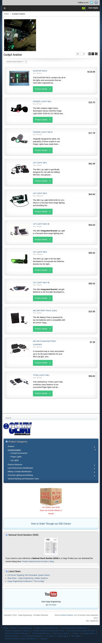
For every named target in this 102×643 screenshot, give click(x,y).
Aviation (11, 446)
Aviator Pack (40, 71)
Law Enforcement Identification (20, 468)
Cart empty (93, 8)
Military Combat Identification (20, 471)
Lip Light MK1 (40, 163)
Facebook (96, 2)
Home (6, 14)
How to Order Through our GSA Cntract (51, 523)
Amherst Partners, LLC (68, 615)
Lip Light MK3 (40, 193)
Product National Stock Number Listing (38, 561)
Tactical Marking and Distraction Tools (23, 479)
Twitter (91, 2)
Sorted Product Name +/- (15, 62)
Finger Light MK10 (43, 132)
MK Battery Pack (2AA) (45, 310)
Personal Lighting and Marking (20, 475)
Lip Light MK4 (40, 252)
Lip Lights (15, 460)
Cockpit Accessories (19, 453)
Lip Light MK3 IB (41, 224)
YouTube (52, 605)
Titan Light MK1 (41, 375)
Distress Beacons (15, 464)
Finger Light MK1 (42, 101)
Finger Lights (16, 457)
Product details (41, 89)
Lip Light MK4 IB (41, 282)
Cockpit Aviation (14, 450)
